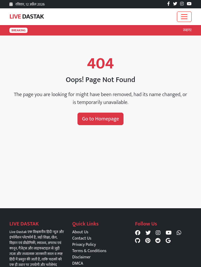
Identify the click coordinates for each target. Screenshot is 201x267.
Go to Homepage (100, 118)
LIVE (26, 16)
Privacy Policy (84, 244)
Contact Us (81, 238)
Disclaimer (81, 257)
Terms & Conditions (89, 250)
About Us (80, 232)
